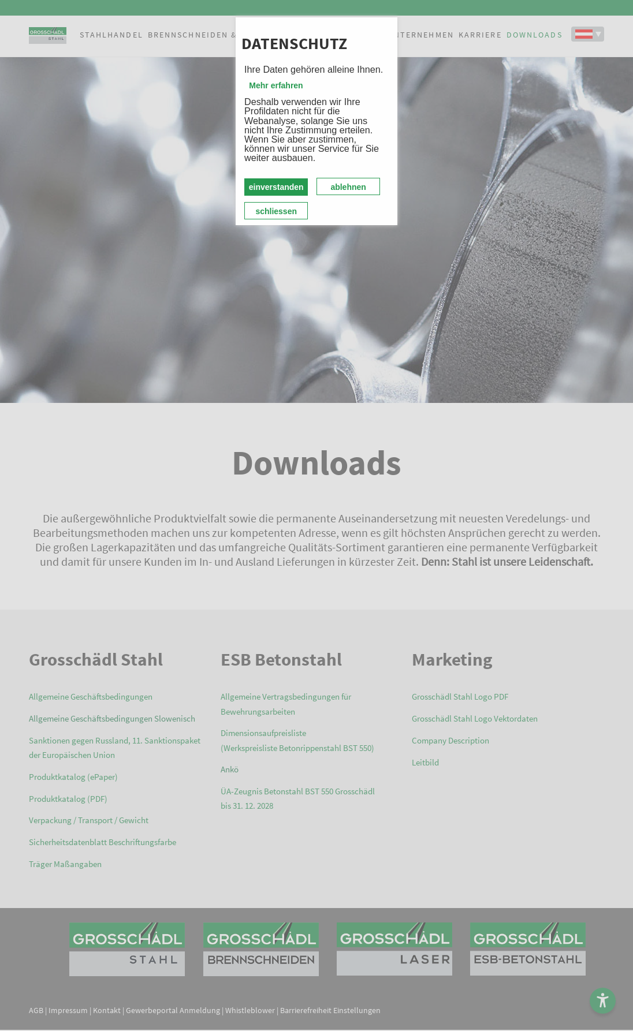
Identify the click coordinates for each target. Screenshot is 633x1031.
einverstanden (276, 187)
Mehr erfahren (276, 85)
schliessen (276, 211)
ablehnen (348, 187)
